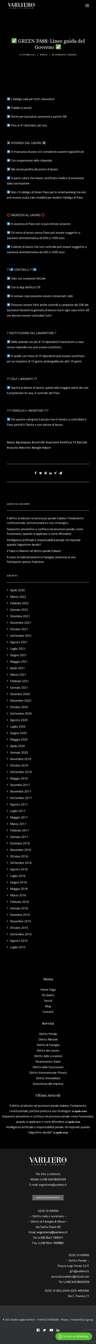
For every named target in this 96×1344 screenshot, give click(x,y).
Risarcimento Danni (48, 1061)
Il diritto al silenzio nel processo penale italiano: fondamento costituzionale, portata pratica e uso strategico (48, 1108)
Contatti (48, 1011)
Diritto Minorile (48, 1039)
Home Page (48, 989)
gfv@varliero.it (79, 1271)
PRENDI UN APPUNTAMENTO (48, 1198)
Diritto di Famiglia (48, 1045)
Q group (89, 1319)
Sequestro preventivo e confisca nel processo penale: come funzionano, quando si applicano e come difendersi (48, 1118)
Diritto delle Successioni (48, 1067)
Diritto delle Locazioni (48, 1056)
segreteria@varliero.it (53, 1184)
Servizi (48, 1000)
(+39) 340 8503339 (76, 1282)
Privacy (65, 1319)
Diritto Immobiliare (48, 1078)
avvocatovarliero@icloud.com (70, 1276)
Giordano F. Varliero (66, 55)
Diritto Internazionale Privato (48, 1072)
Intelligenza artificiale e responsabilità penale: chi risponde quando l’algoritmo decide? (48, 1129)
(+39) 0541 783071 (50, 1237)
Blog (44, 55)
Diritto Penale (48, 1034)
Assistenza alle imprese (48, 1083)
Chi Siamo (48, 995)
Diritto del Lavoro (48, 1050)
